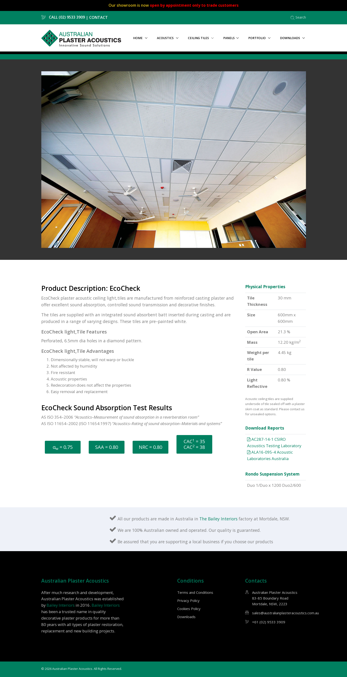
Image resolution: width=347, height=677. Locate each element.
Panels (229, 38)
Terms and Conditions (195, 592)
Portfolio (257, 38)
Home (138, 38)
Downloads (290, 38)
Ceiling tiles (201, 38)
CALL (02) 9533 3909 (63, 17)
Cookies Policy (189, 608)
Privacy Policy (188, 600)
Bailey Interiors (61, 605)
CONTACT (98, 17)
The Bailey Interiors (219, 519)
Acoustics (165, 38)
